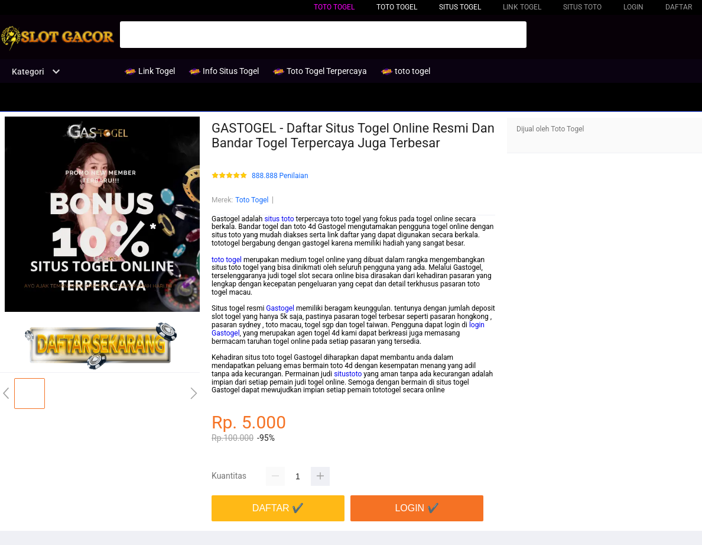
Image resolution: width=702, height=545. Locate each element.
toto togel (334, 7)
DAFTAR (678, 7)
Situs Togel (460, 7)
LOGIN (633, 7)
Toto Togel (251, 200)
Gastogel (280, 308)
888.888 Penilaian (280, 176)
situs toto (279, 219)
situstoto (348, 374)
